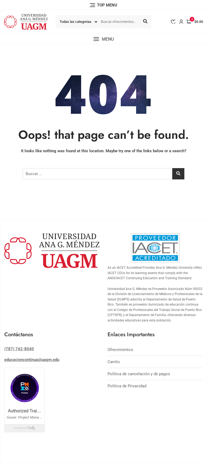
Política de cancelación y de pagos (139, 373)
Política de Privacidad (127, 386)
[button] (103, 39)
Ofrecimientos (120, 349)
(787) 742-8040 (19, 348)
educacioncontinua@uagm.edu (31, 359)
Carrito (114, 361)
